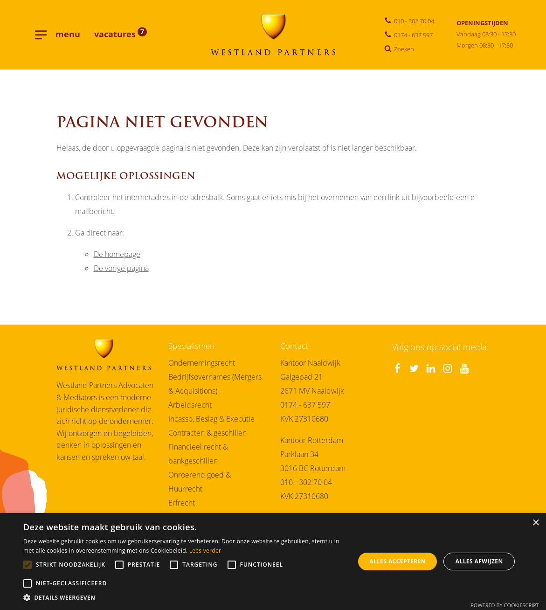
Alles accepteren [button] (397, 561)
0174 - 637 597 (305, 408)
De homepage (117, 257)
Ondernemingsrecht (201, 366)
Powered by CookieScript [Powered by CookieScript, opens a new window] (504, 605)
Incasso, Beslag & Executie (211, 422)
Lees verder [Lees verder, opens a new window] (205, 551)
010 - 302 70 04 (306, 485)
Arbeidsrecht (190, 408)
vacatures (120, 36)
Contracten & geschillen (207, 436)
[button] (184, 598)
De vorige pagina (121, 271)
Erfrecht (181, 506)
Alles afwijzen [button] (479, 561)
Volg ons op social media (439, 350)
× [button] (535, 523)
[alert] (273, 561)
